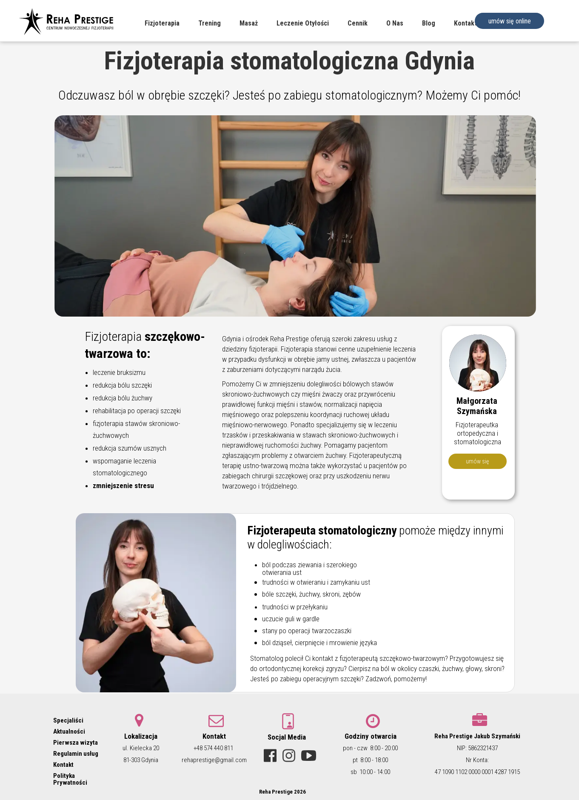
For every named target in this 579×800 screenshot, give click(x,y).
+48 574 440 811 (213, 748)
